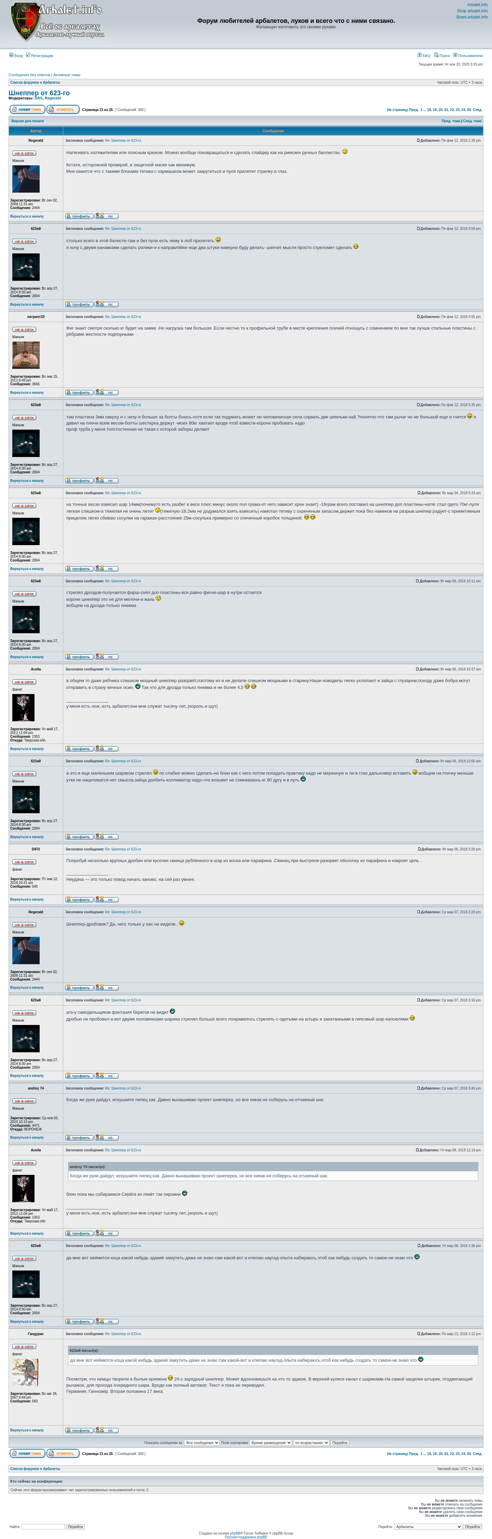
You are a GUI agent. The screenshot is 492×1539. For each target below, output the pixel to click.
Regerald (53, 98)
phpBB (235, 1533)
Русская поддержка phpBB (246, 1537)
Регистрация (39, 56)
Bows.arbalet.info (472, 17)
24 (463, 110)
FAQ (424, 56)
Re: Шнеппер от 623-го (123, 140)
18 (429, 110)
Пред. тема (451, 121)
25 (469, 110)
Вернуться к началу (27, 216)
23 (458, 110)
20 (440, 110)
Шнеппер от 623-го (39, 93)
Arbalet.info (477, 4)
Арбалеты (51, 82)
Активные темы (66, 75)
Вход (16, 56)
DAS (38, 98)
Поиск (442, 56)
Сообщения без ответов (29, 75)
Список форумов (24, 82)
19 (435, 110)
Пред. (414, 110)
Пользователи (468, 56)
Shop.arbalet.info (472, 11)
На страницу (397, 110)
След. (477, 110)
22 (452, 110)
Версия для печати (28, 121)
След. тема (472, 121)
